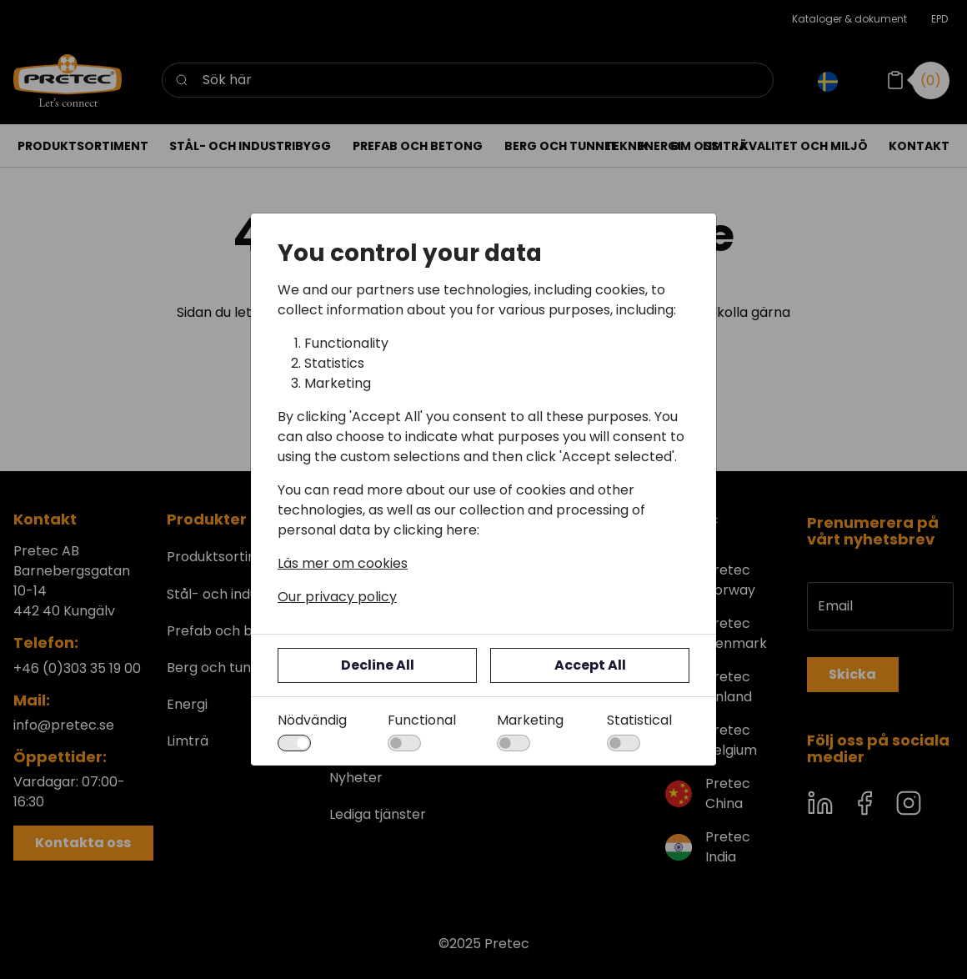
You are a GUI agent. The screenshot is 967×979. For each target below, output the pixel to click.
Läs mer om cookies (343, 563)
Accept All (590, 665)
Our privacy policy (337, 596)
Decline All (377, 665)
